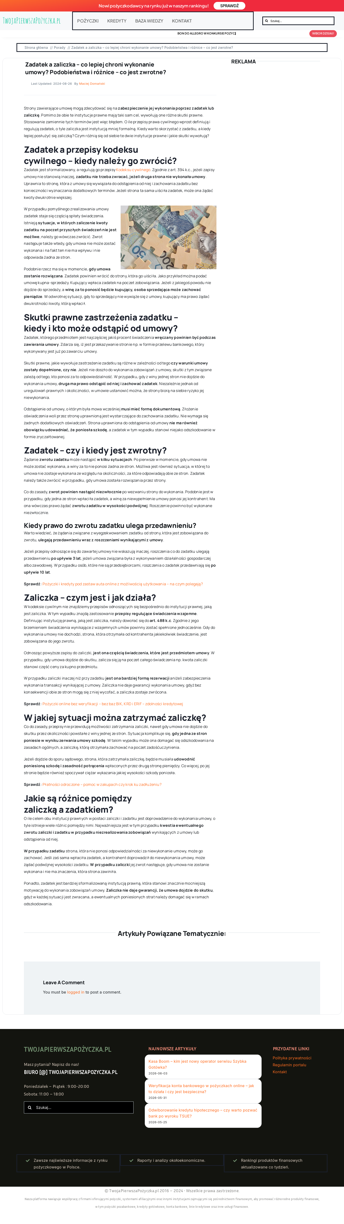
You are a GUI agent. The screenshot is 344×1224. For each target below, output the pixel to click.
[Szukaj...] (298, 20)
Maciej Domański (92, 83)
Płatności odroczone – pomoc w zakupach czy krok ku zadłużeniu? (102, 784)
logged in (75, 992)
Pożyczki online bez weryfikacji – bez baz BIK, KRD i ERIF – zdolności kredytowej (113, 703)
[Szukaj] (266, 20)
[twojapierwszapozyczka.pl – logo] (32, 21)
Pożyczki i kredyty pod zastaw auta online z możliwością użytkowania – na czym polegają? (123, 584)
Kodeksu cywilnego (133, 169)
